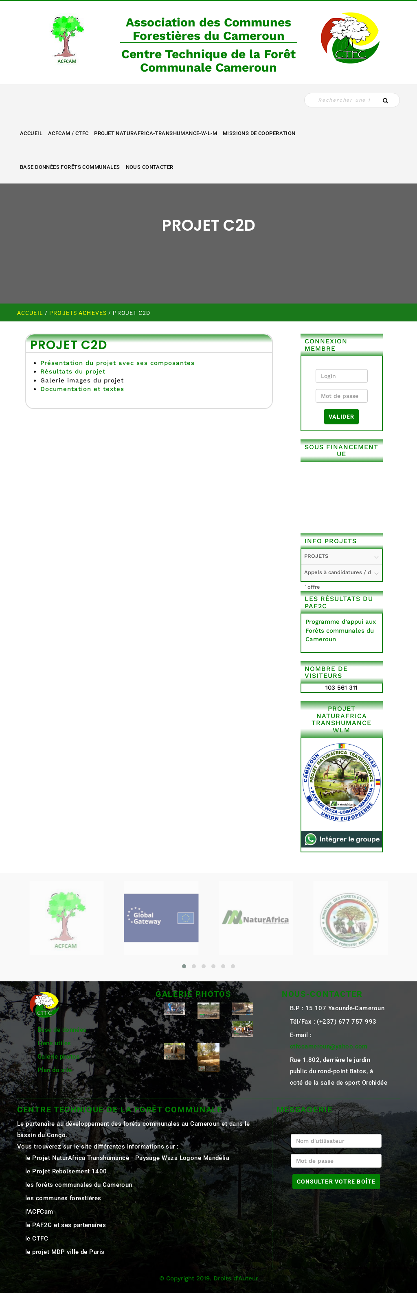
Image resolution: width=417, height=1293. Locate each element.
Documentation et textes (82, 389)
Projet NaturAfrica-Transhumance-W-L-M (155, 133)
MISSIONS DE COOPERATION (259, 133)
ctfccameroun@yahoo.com (329, 1046)
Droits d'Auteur (235, 1278)
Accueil (31, 133)
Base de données (62, 1029)
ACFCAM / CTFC (68, 133)
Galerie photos (58, 1056)
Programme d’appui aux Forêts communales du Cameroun (340, 630)
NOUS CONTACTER (149, 167)
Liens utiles (54, 1043)
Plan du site (54, 1070)
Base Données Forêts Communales (70, 167)
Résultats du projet (72, 371)
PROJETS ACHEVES (78, 313)
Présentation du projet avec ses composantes (117, 363)
